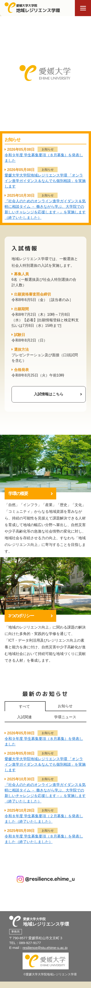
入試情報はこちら (48, 394)
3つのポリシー (21, 615)
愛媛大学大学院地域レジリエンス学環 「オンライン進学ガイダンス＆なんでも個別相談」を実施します (45, 180)
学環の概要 (18, 493)
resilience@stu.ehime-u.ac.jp (45, 948)
